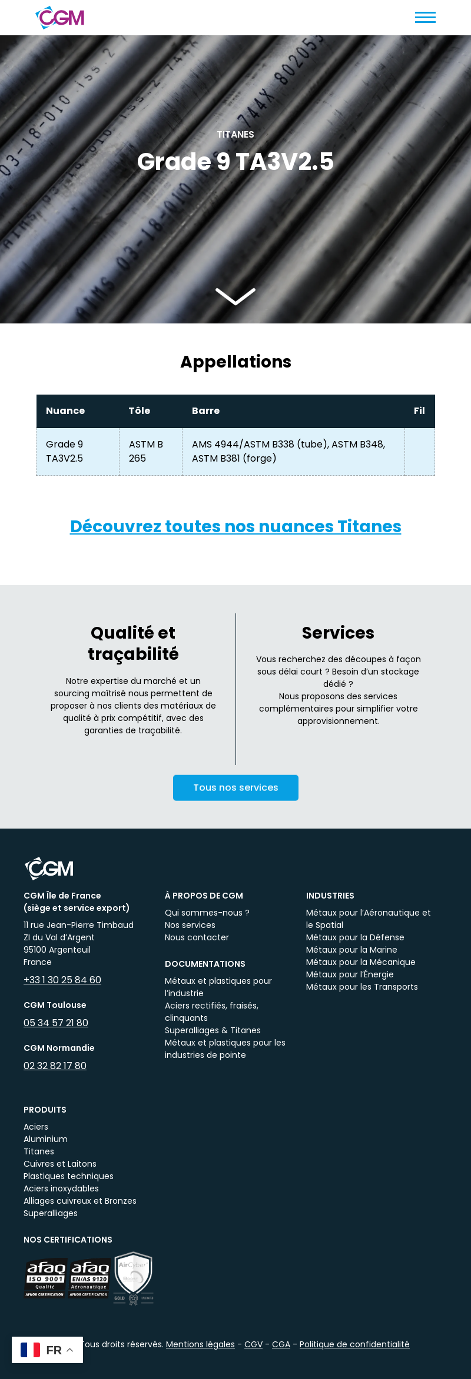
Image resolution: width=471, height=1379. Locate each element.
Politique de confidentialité (355, 1344)
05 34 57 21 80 (56, 1023)
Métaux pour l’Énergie (350, 974)
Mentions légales (200, 1344)
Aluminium (46, 1139)
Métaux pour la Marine (351, 950)
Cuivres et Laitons (60, 1164)
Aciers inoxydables (61, 1188)
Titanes (39, 1151)
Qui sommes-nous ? (207, 913)
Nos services (190, 925)
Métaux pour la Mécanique (361, 962)
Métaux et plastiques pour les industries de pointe (225, 1049)
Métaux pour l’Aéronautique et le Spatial (368, 919)
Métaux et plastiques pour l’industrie (218, 987)
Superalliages (51, 1213)
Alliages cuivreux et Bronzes (80, 1201)
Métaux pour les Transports (362, 987)
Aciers (36, 1127)
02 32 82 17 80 (55, 1066)
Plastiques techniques (69, 1176)
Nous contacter (197, 937)
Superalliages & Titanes (213, 1030)
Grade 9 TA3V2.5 (64, 451)
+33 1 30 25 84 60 (62, 980)
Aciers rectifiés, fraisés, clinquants (211, 1012)
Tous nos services (235, 797)
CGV (253, 1344)
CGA (281, 1344)
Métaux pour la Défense (355, 937)
